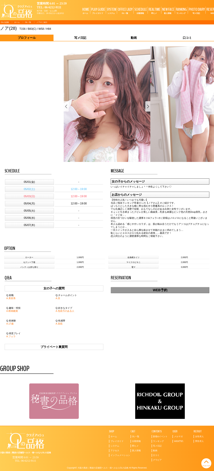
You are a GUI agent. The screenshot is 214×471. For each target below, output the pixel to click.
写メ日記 (157, 446)
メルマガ (178, 436)
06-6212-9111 (53, 7)
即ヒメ (135, 446)
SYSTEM (111, 11)
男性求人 (199, 441)
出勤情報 (136, 441)
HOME (85, 11)
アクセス (115, 450)
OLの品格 (5, 22)
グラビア (157, 460)
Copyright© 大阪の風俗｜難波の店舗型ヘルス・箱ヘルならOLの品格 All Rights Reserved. (107, 468)
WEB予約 (160, 290)
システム (115, 446)
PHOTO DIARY (196, 11)
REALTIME (154, 11)
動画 (155, 450)
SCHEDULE (140, 11)
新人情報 (136, 450)
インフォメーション (120, 455)
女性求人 (199, 436)
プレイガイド (117, 441)
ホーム (17, 22)
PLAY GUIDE (97, 11)
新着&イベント (160, 436)
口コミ (156, 455)
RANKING (181, 11)
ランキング (158, 441)
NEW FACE (167, 11)
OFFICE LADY (125, 11)
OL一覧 (28, 22)
